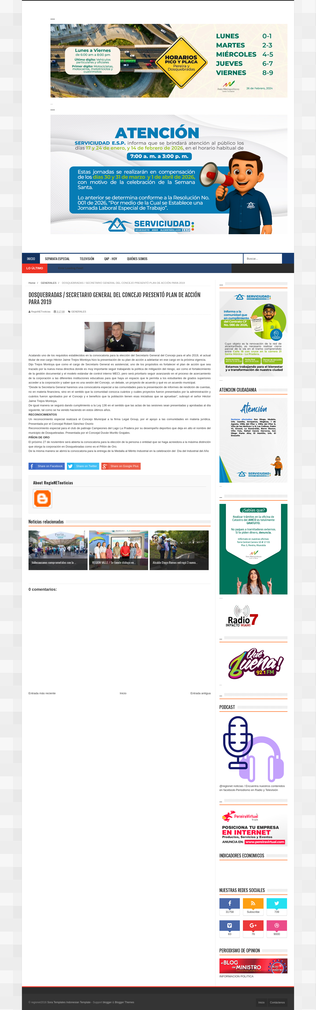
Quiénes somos (137, 258)
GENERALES (78, 311)
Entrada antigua (200, 693)
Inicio (31, 258)
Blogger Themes (124, 1002)
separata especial (57, 258)
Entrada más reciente (42, 693)
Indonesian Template (78, 1002)
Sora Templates (56, 1002)
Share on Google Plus (119, 466)
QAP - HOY (110, 258)
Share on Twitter (82, 466)
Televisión (87, 258)
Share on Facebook (46, 466)
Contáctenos (277, 1002)
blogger (107, 1002)
